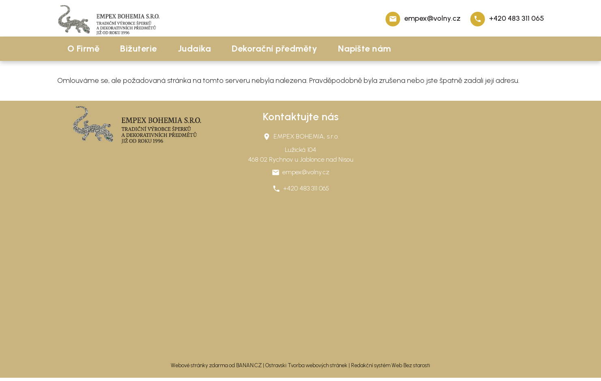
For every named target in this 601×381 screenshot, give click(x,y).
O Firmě (83, 48)
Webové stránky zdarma (199, 365)
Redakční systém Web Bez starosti (390, 365)
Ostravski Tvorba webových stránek (306, 365)
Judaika (194, 48)
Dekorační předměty (274, 48)
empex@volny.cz (432, 18)
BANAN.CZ (249, 365)
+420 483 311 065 (516, 18)
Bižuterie (138, 48)
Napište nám (364, 48)
